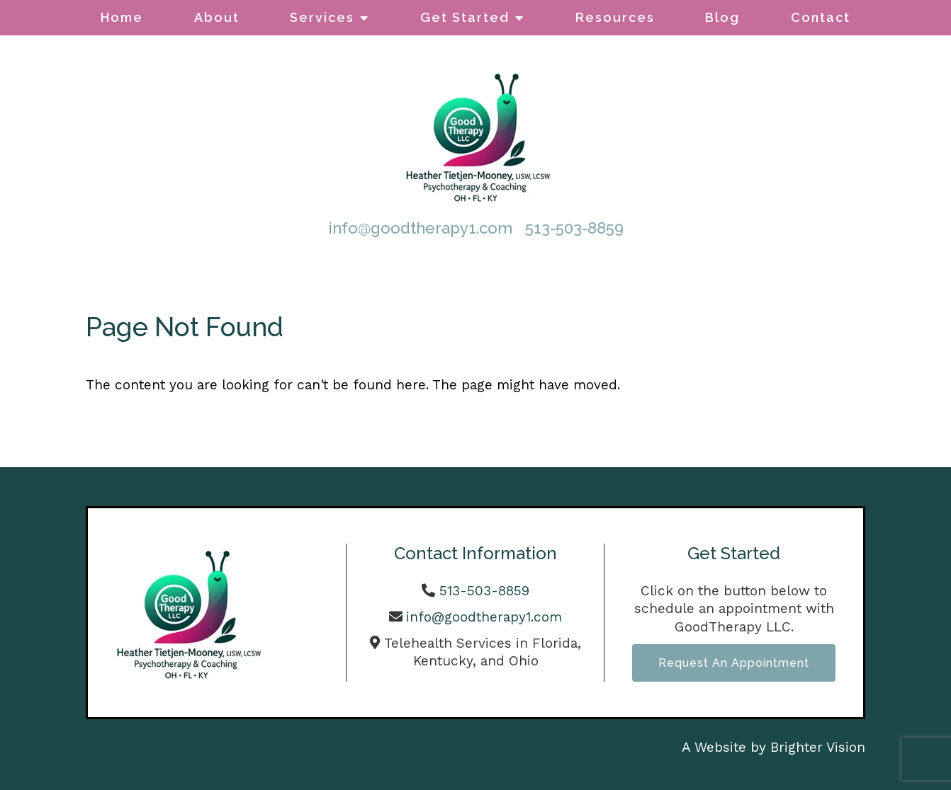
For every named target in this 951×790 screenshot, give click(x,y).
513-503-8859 (574, 228)
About (217, 17)
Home (122, 17)
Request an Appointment (733, 663)
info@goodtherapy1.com (420, 228)
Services (322, 17)
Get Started (465, 17)
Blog (722, 17)
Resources (615, 17)
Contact (820, 17)
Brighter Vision (817, 747)
